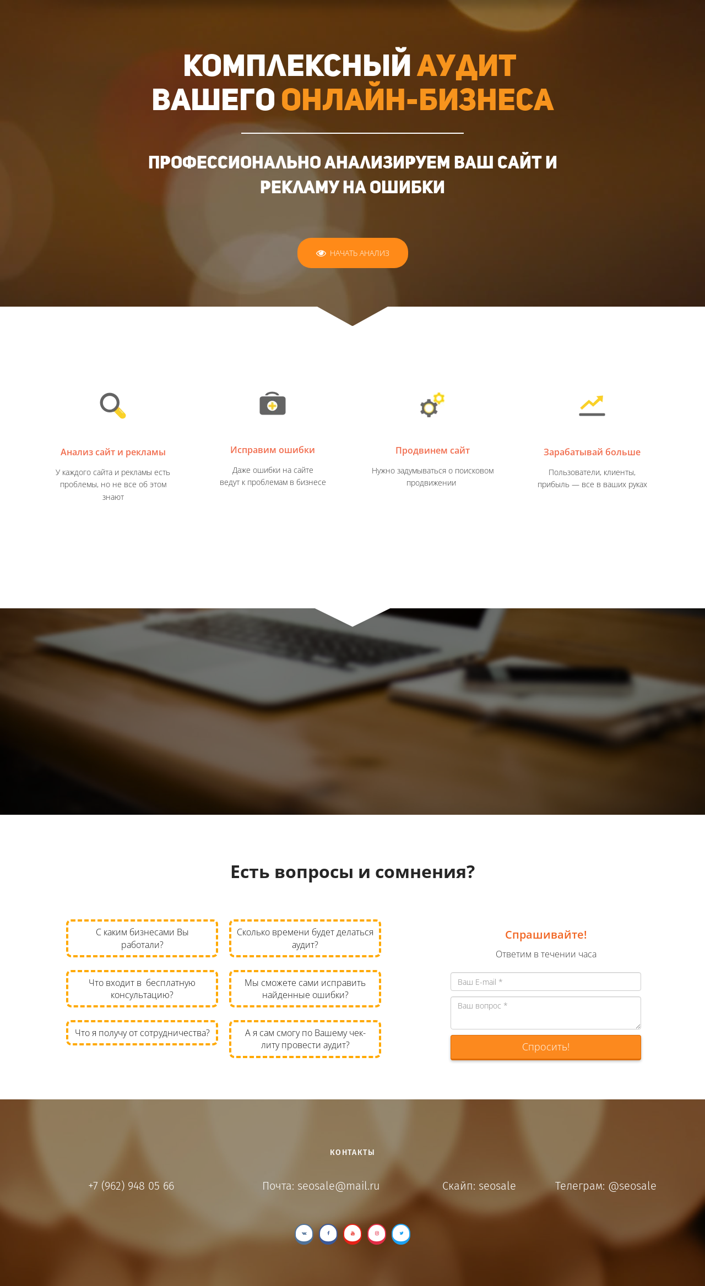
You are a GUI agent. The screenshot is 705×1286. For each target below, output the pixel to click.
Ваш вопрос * (546, 1012)
